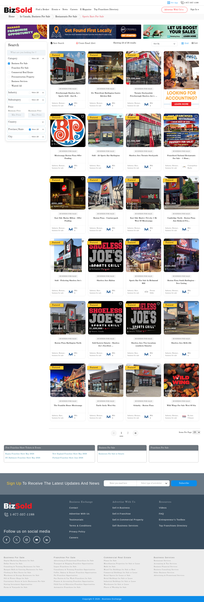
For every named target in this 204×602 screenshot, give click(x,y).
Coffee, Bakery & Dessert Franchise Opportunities (75, 573)
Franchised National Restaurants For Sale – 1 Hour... (181, 157)
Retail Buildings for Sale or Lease (118, 578)
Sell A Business (121, 507)
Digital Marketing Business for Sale (19, 561)
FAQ (161, 513)
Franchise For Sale (20, 68)
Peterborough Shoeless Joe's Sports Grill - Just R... (68, 94)
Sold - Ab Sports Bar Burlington (106, 156)
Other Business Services (164, 573)
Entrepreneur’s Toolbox (172, 519)
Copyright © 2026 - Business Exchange (102, 599)
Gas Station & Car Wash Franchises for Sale (73, 578)
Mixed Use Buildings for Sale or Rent (120, 570)
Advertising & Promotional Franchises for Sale (74, 561)
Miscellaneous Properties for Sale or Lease (122, 564)
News (65, 9)
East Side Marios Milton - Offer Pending (67, 219)
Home (12, 17)
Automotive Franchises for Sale (67, 587)
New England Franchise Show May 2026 (69, 454)
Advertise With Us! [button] (174, 10)
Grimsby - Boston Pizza (143, 406)
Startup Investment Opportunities (18, 584)
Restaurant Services (162, 561)
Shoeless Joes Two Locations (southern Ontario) (143, 344)
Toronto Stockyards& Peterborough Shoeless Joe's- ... (143, 94)
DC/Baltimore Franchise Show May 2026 (22, 458)
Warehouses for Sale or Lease (116, 584)
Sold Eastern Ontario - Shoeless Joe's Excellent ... (105, 344)
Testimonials (76, 519)
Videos (163, 507)
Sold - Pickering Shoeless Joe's (68, 281)
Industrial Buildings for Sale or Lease (120, 581)
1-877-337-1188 (19, 514)
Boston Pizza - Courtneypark (105, 218)
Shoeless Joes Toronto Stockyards (143, 156)
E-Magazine (85, 9)
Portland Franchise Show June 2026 (67, 458)
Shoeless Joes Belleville (181, 343)
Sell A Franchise (121, 513)
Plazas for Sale (110, 561)
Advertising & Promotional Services (169, 575)
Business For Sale (19, 63)
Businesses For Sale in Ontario (111, 454)
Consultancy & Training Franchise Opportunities (74, 570)
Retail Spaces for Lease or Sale (117, 575)
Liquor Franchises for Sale (65, 567)
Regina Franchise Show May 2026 (19, 454)
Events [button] (56, 9)
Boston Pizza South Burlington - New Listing (181, 282)
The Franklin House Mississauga (68, 406)
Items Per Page (185, 432)
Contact (73, 507)
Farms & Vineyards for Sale (15, 587)
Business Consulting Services (166, 570)
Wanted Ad (16, 86)
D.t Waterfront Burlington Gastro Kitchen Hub (105, 94)
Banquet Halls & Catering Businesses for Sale (23, 570)
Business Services (19, 81)
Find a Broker (42, 9)
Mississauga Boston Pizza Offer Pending (68, 157)
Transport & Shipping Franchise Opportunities (73, 564)
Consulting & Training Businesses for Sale (22, 567)
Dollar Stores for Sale (13, 564)
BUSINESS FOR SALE (67, 89)
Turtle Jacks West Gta (105, 406)
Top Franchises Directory (106, 9)
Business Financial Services (165, 567)
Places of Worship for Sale (115, 587)
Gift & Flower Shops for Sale (16, 578)
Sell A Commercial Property (127, 519)
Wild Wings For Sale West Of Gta (181, 406)
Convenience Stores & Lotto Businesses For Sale (24, 581)
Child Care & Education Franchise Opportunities (74, 584)
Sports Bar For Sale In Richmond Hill (143, 282)
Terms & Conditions (80, 525)
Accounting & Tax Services (165, 564)
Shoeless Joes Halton (106, 281)
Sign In (194, 9)
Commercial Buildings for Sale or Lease (120, 573)
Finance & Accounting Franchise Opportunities (74, 581)
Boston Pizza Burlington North (68, 343)
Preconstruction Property (22, 77)
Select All (35, 58)
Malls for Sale (110, 567)
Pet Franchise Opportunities (66, 575)
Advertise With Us (79, 513)
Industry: (58, 103)
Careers (74, 9)
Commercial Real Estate (22, 72)
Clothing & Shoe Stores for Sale (17, 573)
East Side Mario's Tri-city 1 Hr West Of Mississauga (143, 219)
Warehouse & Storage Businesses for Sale (21, 575)
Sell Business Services (125, 525)
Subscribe (184, 483)
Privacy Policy (77, 531)
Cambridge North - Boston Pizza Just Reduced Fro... (181, 219)
